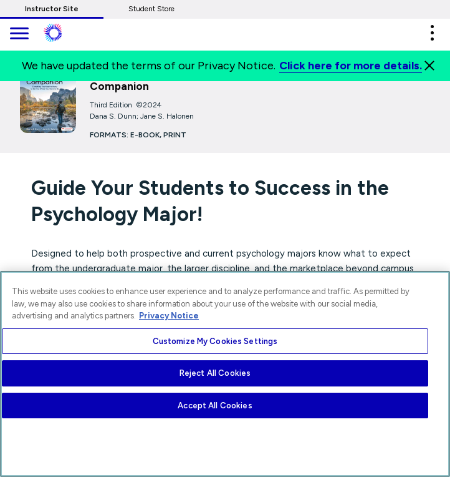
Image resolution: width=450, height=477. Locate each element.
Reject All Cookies (215, 373)
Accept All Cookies (215, 405)
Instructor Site (52, 8)
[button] (432, 33)
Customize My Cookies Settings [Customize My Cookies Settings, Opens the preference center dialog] (215, 341)
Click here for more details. (350, 65)
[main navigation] (18, 35)
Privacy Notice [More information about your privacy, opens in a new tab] (169, 315)
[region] (225, 374)
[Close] (429, 65)
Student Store (151, 8)
